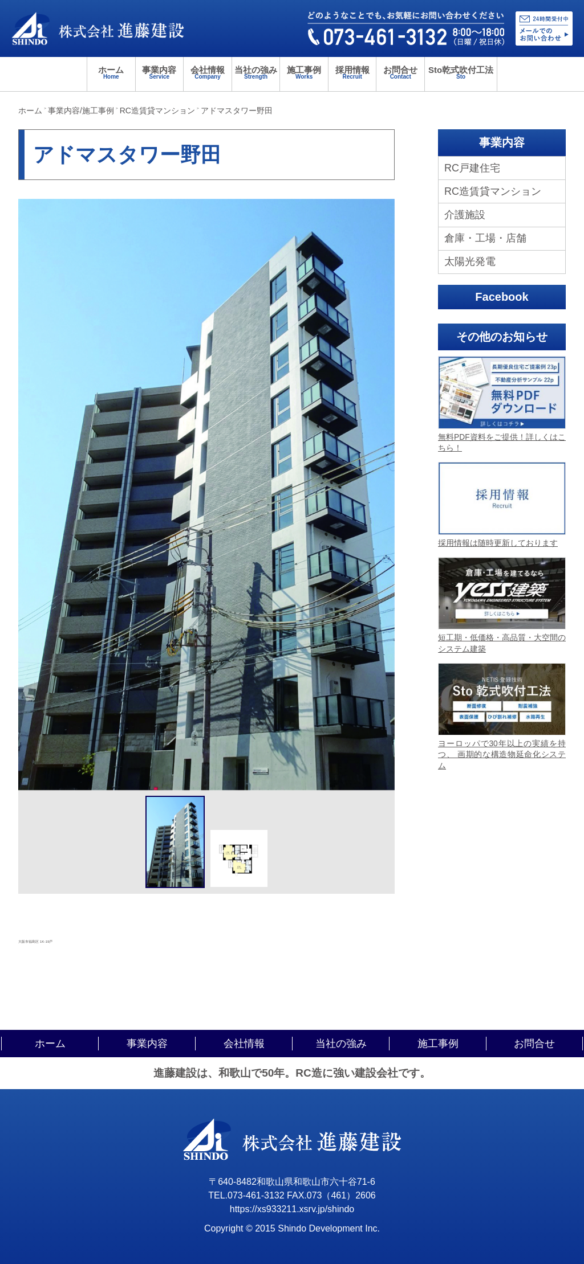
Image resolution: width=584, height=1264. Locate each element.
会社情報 (208, 72)
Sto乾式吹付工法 (461, 72)
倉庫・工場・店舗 (485, 238)
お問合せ (400, 72)
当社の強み (256, 72)
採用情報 (352, 72)
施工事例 (304, 72)
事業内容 (160, 72)
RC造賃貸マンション (492, 191)
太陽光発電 (470, 261)
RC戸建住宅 (472, 168)
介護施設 (464, 214)
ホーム (111, 72)
